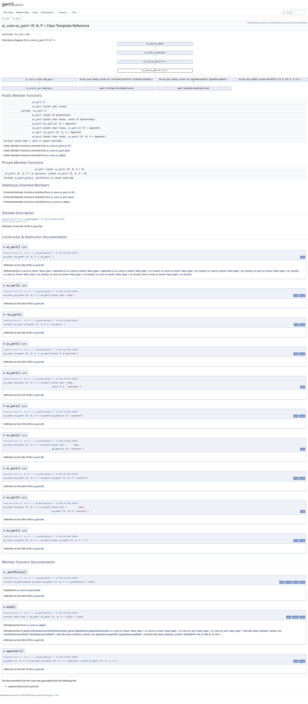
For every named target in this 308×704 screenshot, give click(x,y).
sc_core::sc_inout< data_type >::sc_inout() (137, 270)
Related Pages (22, 12)
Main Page (8, 12)
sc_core (5, 18)
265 (23, 303)
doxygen (49, 695)
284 (23, 457)
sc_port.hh (22, 34)
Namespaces (48, 12)
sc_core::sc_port (13, 256)
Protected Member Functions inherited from (39, 192)
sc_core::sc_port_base (58, 150)
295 (23, 519)
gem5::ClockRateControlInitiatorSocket (45, 630)
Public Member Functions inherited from (37, 145)
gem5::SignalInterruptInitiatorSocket (89, 630)
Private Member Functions (279, 23)
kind (34, 140)
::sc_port (43, 256)
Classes (64, 12)
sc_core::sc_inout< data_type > (127, 630)
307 (23, 669)
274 (23, 394)
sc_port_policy (23, 177)
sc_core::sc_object (56, 155)
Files (75, 12)
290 (23, 486)
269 (23, 361)
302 (23, 640)
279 (23, 423)
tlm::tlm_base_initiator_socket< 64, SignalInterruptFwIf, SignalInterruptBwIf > (100, 634)
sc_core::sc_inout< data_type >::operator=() (42, 270)
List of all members (299, 23)
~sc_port (37, 110)
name (63, 106)
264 (23, 265)
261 (22, 226)
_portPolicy (42, 177)
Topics (35, 12)
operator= (41, 173)
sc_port (16, 18)
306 (23, 548)
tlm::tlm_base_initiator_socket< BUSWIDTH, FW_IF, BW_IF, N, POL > (185, 634)
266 (23, 332)
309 (23, 595)
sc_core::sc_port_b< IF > (59, 145)
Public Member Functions (257, 23)
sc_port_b (50, 123)
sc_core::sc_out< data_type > (194, 630)
